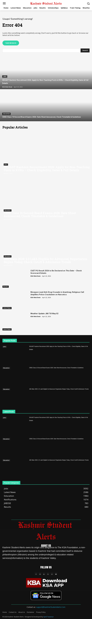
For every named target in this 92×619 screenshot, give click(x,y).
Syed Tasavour (48, 617)
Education (6, 114)
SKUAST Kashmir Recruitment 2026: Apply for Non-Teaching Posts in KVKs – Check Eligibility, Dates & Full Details (47, 168)
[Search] (85, 50)
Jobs (4, 76)
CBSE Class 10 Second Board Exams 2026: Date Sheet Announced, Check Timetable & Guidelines (40, 214)
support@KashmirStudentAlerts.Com (50, 607)
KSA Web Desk (35, 276)
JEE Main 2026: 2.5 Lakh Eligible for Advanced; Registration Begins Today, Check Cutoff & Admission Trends (45, 260)
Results (5, 286)
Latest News (7, 308)
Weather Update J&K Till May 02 (44, 313)
